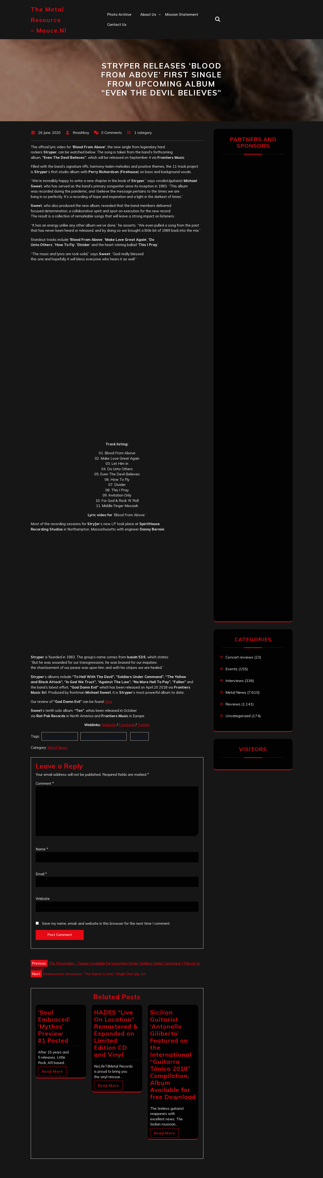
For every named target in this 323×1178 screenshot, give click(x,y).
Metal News (58, 747)
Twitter (143, 725)
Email (41, 874)
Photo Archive (119, 14)
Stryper (139, 736)
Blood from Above (60, 736)
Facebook (127, 725)
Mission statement (181, 14)
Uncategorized (238, 715)
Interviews (234, 680)
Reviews (232, 704)
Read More (52, 1071)
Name (42, 849)
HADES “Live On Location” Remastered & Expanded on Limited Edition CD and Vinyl (116, 1033)
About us (148, 14)
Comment (45, 783)
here (108, 701)
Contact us (116, 24)
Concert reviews (239, 657)
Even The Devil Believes (103, 736)
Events (231, 669)
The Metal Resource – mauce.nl (49, 20)
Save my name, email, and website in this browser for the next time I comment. (106, 923)
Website (109, 725)
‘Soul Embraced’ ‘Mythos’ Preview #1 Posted (54, 1026)
